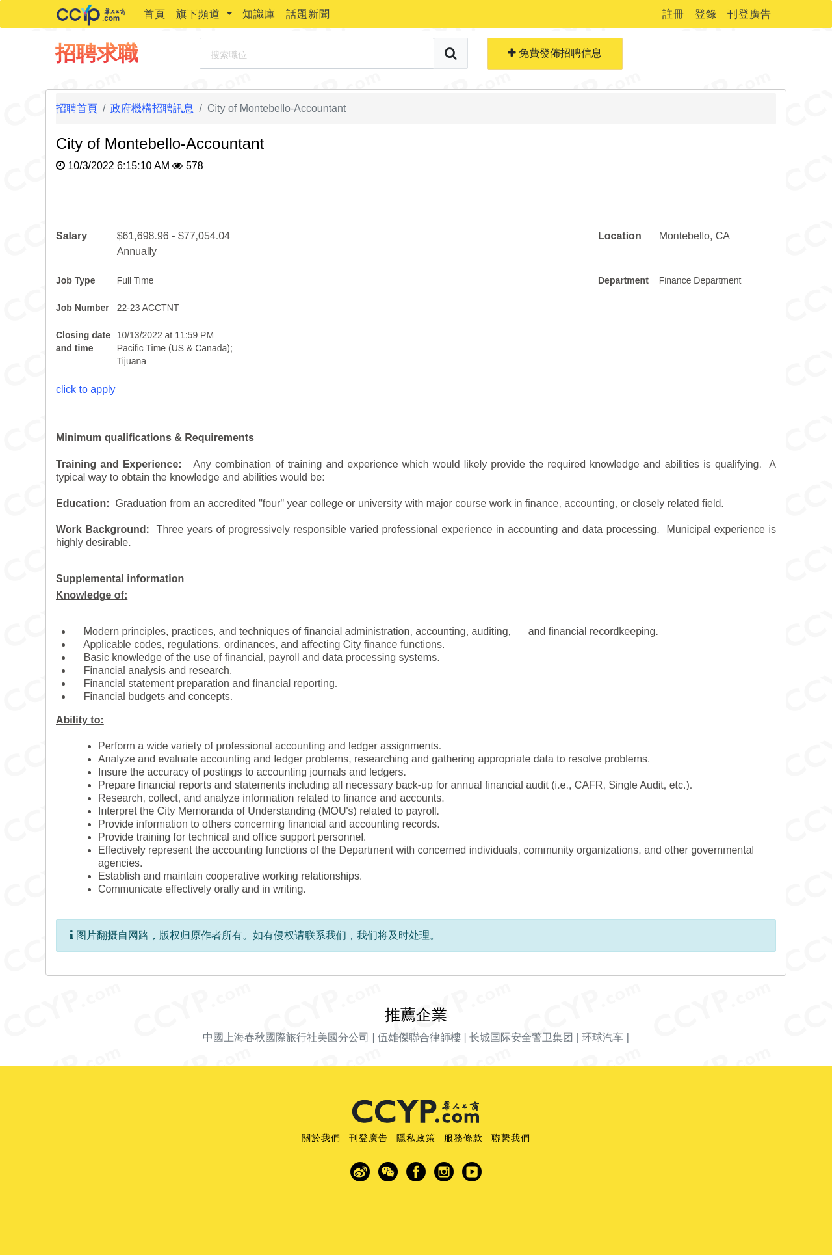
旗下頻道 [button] (200, 14)
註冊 (673, 14)
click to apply (86, 389)
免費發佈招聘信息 (555, 53)
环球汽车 (602, 1037)
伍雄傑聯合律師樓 (419, 1037)
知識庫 (259, 14)
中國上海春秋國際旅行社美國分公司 (286, 1037)
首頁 (155, 14)
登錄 (706, 14)
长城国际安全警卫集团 (521, 1037)
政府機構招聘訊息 (152, 108)
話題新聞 (308, 14)
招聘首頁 (77, 108)
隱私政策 (416, 1138)
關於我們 (321, 1138)
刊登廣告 (749, 14)
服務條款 (463, 1138)
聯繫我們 (510, 1138)
